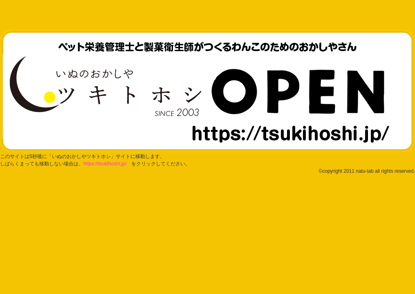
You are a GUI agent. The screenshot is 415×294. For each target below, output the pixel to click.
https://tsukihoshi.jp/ (104, 164)
